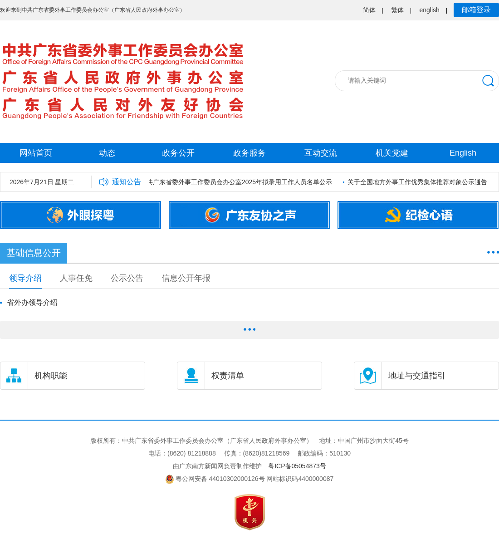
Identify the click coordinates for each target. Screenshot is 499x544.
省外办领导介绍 (32, 302)
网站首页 (36, 152)
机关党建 (392, 152)
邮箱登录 (476, 10)
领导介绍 (25, 278)
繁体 (397, 10)
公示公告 (127, 278)
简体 (369, 10)
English (463, 152)
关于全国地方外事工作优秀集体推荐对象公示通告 (419, 182)
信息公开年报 (185, 278)
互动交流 (320, 152)
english (430, 10)
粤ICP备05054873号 (297, 466)
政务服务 (249, 152)
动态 (107, 152)
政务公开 (178, 152)
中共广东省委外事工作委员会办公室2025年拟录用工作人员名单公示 (237, 182)
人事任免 (76, 278)
